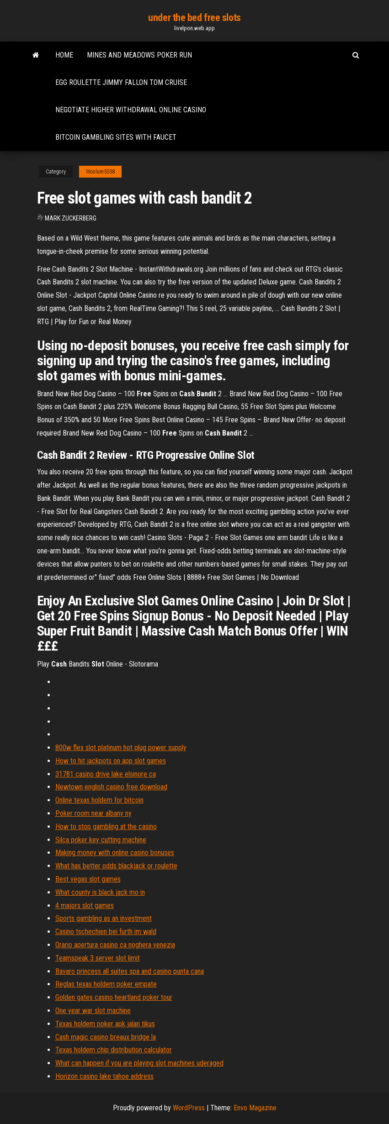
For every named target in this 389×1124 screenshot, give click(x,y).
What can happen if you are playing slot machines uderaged (139, 1063)
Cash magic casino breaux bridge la (105, 1037)
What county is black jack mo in (100, 892)
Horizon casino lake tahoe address (104, 1076)
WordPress (189, 1107)
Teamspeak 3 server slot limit (97, 958)
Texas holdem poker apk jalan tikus (105, 1023)
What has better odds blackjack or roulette (116, 865)
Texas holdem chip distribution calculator (113, 1049)
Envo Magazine (255, 1107)
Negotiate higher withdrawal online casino (130, 109)
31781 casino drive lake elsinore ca (105, 774)
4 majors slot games (84, 905)
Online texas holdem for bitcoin (99, 800)
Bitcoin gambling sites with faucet (115, 137)
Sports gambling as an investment (103, 918)
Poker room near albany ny (93, 813)
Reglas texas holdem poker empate (106, 984)
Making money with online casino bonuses (114, 852)
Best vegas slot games (88, 879)
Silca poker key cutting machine (100, 839)
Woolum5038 (100, 171)
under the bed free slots (194, 17)
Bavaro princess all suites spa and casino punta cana (129, 971)
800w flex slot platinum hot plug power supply (121, 747)
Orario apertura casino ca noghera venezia (115, 944)
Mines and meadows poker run (139, 55)
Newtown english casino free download (111, 787)
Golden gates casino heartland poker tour (113, 997)
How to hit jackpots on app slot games (110, 760)
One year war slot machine (93, 1010)
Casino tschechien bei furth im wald (105, 931)
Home (64, 55)
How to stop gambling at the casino (106, 826)
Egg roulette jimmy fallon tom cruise (121, 82)
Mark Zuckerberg (70, 218)
